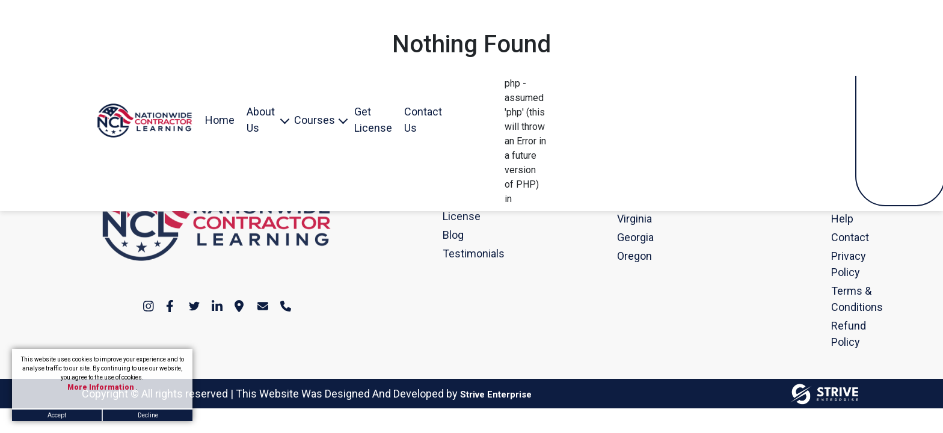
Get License (373, 119)
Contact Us (423, 119)
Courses (314, 120)
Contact (836, 237)
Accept (57, 415)
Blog (448, 235)
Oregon (622, 256)
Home (220, 120)
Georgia (622, 237)
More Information (101, 387)
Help (836, 218)
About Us (261, 119)
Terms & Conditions (836, 298)
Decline (148, 415)
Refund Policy (836, 333)
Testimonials (448, 253)
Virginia (622, 218)
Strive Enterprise (496, 394)
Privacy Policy (836, 264)
